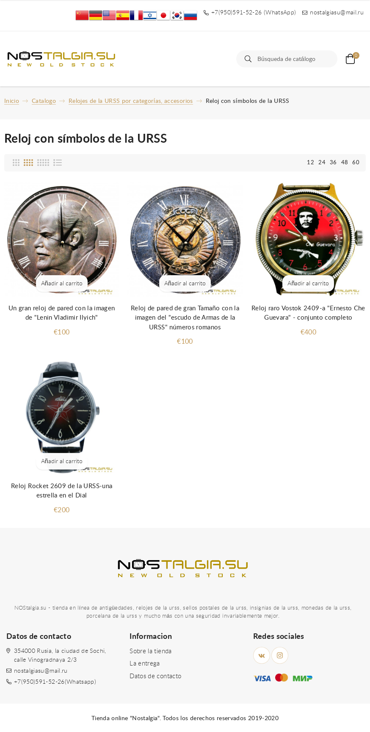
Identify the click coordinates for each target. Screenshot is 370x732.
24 (322, 163)
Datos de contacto (155, 676)
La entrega (145, 663)
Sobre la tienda (150, 651)
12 (310, 163)
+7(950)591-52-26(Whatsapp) (55, 682)
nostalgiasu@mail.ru (41, 671)
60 (355, 163)
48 (344, 163)
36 (333, 163)
